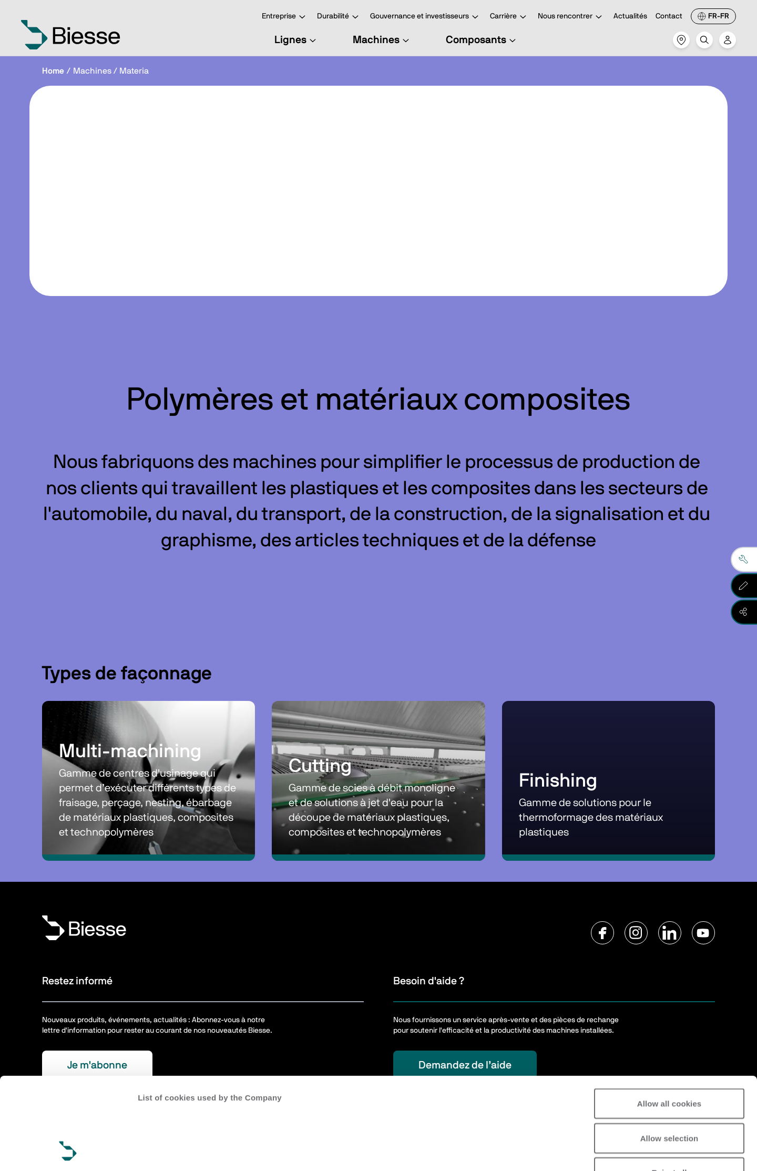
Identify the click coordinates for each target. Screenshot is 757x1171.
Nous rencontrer (571, 17)
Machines (382, 40)
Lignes (296, 40)
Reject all (669, 1086)
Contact (669, 16)
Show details (162, 1150)
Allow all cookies (669, 1017)
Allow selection (669, 1051)
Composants (482, 40)
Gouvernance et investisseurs (426, 17)
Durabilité (339, 17)
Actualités (630, 16)
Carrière (509, 17)
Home (53, 71)
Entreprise (285, 17)
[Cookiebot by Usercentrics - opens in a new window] (68, 1150)
